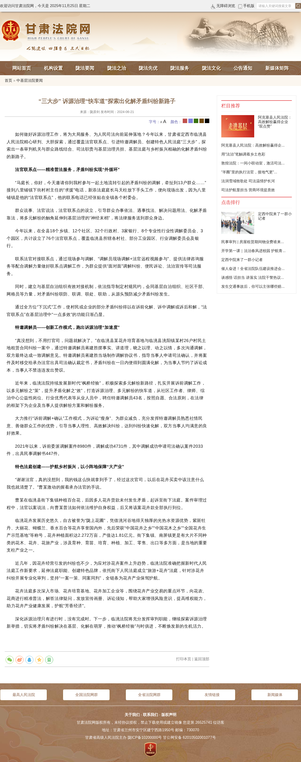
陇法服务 (179, 68)
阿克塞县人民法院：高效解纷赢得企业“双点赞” (275, 121)
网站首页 (21, 68)
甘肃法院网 (47, 30)
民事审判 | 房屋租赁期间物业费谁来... (252, 242)
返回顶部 (201, 659)
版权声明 (168, 715)
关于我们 (132, 715)
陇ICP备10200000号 (145, 737)
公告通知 (243, 68)
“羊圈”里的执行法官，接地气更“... (249, 172)
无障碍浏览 (225, 6)
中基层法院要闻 (29, 80)
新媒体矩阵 (277, 68)
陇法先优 (148, 68)
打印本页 (183, 659)
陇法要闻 (84, 68)
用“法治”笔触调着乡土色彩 (243, 154)
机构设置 (53, 68)
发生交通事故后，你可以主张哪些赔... (253, 286)
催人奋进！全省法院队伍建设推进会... (253, 269)
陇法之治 (116, 68)
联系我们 (150, 715)
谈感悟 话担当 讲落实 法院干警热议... (252, 278)
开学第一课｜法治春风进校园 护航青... (253, 251)
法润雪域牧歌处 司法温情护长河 (248, 181)
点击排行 (230, 202)
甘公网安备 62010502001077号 (189, 737)
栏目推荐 (230, 105)
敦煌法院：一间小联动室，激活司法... (253, 163)
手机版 (248, 6)
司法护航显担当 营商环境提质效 (248, 190)
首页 (8, 80)
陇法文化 (211, 68)
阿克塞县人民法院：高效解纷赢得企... (253, 145)
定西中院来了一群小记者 (242, 260)
